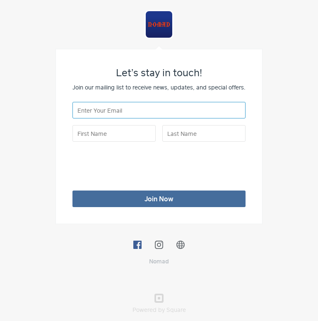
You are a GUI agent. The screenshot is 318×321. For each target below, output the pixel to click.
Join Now (159, 199)
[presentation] (135, 164)
